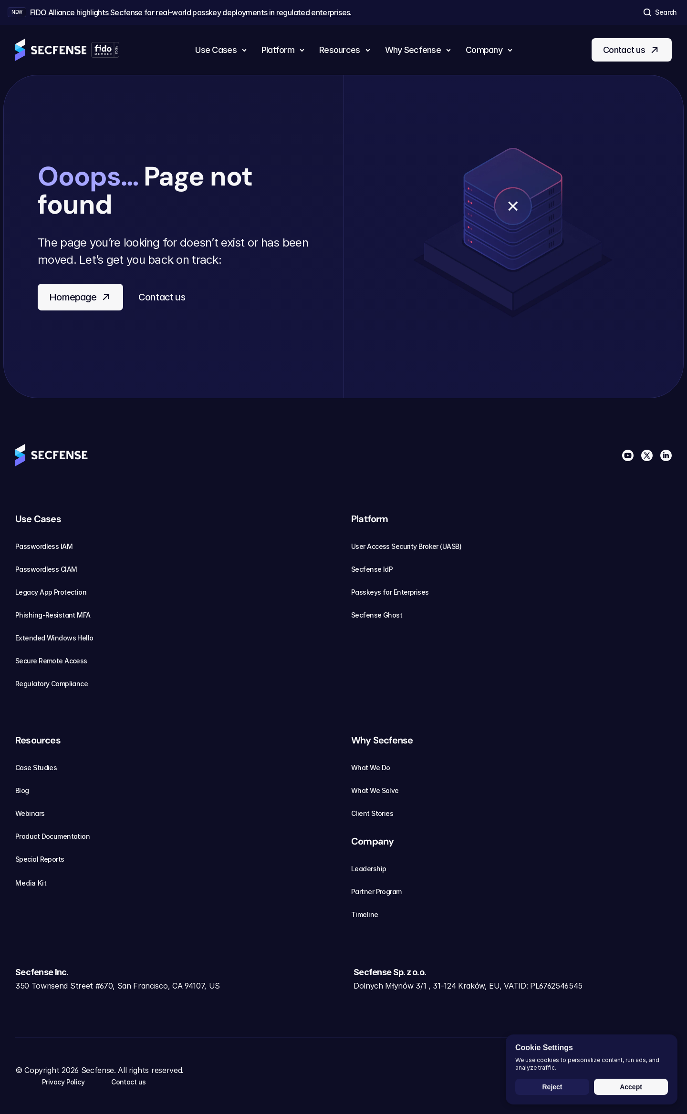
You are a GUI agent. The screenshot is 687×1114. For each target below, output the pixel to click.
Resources (38, 740)
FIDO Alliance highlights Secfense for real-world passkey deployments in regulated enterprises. (191, 12)
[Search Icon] (659, 12)
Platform (369, 519)
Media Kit (36, 883)
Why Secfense (382, 740)
